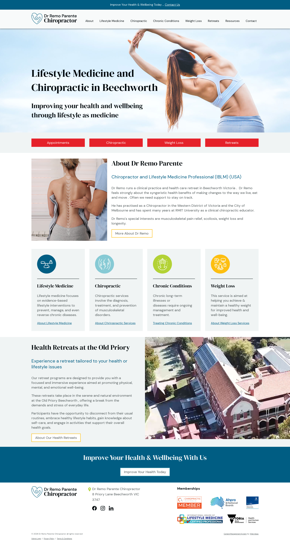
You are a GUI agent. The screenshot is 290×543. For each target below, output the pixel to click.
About (89, 21)
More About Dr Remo (132, 233)
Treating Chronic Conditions (172, 323)
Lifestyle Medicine (112, 21)
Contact (251, 21)
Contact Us (172, 5)
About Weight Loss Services (230, 323)
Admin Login (36, 539)
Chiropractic (138, 21)
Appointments (58, 142)
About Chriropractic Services (115, 323)
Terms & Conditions (64, 539)
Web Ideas (254, 534)
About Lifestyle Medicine (54, 323)
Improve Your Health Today (145, 472)
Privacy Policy (49, 539)
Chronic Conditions (166, 21)
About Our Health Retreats (56, 437)
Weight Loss (193, 21)
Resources (232, 21)
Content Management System (235, 534)
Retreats (213, 21)
